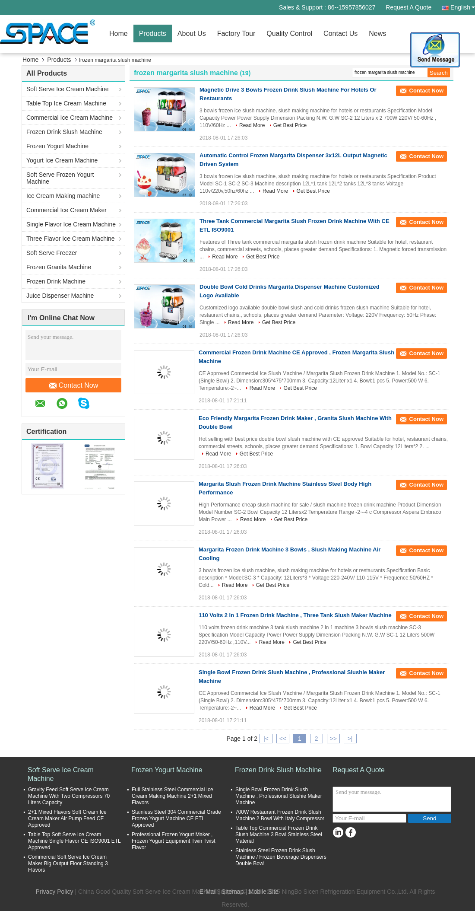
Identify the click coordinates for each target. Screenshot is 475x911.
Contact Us (340, 33)
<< (282, 738)
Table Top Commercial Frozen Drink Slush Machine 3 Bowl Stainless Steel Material (278, 834)
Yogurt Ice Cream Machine (62, 160)
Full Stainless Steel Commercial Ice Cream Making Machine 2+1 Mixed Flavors (172, 796)
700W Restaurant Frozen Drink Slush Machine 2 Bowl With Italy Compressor (279, 815)
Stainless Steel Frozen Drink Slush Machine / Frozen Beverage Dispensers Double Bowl (280, 856)
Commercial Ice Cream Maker (66, 210)
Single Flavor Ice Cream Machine (71, 224)
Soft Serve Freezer (51, 252)
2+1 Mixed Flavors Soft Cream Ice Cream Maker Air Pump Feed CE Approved (67, 818)
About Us (191, 33)
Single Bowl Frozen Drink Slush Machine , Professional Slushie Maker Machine (278, 796)
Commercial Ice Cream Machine (69, 117)
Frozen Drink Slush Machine (64, 131)
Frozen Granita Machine (58, 267)
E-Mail (208, 891)
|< (266, 738)
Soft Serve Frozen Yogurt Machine (60, 178)
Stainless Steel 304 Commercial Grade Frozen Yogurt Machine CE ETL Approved (176, 818)
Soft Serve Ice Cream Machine (67, 89)
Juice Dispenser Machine (60, 295)
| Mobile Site (262, 891)
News (377, 33)
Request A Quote (408, 7)
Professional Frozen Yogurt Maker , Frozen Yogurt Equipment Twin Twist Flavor (173, 840)
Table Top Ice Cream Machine (66, 103)
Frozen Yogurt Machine (57, 146)
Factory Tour (236, 33)
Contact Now (73, 385)
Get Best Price (290, 125)
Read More (252, 125)
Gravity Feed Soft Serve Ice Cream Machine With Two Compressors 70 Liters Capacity (69, 796)
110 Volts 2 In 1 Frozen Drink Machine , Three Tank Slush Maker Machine (295, 615)
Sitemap (233, 891)
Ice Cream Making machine (63, 195)
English (462, 7)
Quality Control (289, 33)
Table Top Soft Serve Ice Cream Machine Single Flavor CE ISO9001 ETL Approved (74, 840)
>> (332, 738)
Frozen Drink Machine (56, 281)
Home (118, 33)
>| (350, 738)
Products (152, 33)
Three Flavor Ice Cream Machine (70, 238)
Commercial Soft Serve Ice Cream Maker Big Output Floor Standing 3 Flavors (68, 863)
